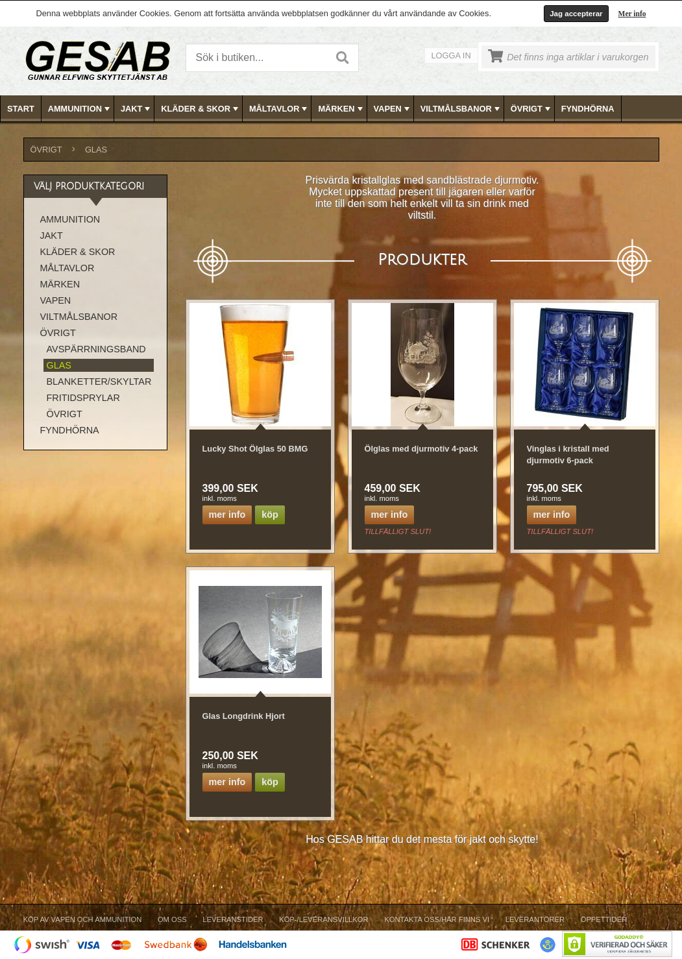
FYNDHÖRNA (588, 109)
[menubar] (341, 108)
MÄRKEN (341, 109)
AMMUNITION (80, 109)
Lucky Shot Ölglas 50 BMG (255, 449)
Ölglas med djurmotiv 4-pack (421, 449)
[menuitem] (21, 108)
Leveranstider (232, 919)
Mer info (632, 14)
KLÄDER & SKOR (201, 109)
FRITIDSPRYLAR (83, 398)
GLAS (96, 149)
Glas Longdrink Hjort (243, 716)
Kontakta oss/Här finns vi (436, 919)
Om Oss (172, 919)
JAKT (136, 109)
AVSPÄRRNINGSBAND (96, 349)
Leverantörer (535, 919)
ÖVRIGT (532, 109)
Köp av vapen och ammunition (82, 919)
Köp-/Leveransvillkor (323, 919)
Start (20, 109)
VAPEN (393, 109)
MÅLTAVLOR (279, 109)
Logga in (451, 55)
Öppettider (604, 919)
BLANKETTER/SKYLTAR (99, 381)
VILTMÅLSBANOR (461, 109)
